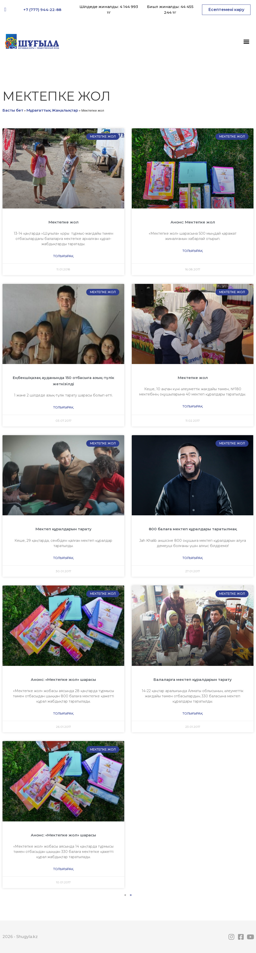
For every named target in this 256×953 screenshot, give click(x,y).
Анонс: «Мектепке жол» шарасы (63, 679)
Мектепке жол (63, 222)
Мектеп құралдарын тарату (64, 529)
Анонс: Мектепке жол (192, 222)
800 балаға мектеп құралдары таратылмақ (193, 529)
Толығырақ (63, 256)
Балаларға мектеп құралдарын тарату (193, 679)
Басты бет (12, 110)
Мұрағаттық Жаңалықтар (52, 110)
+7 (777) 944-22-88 (42, 9)
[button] (226, 9)
